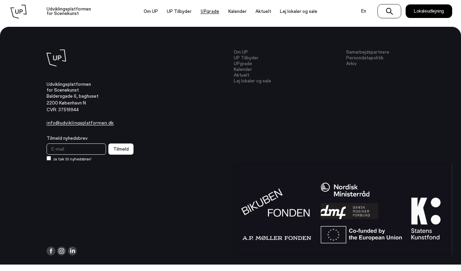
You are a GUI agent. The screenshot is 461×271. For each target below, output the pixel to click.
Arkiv (351, 63)
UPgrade (209, 11)
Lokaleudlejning (429, 11)
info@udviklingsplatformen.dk (80, 123)
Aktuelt (263, 11)
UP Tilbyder (179, 11)
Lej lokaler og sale (298, 11)
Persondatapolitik (365, 58)
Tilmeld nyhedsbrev (67, 138)
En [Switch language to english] (363, 11)
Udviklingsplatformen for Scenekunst (69, 11)
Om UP (151, 11)
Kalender (237, 11)
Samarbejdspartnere (367, 52)
